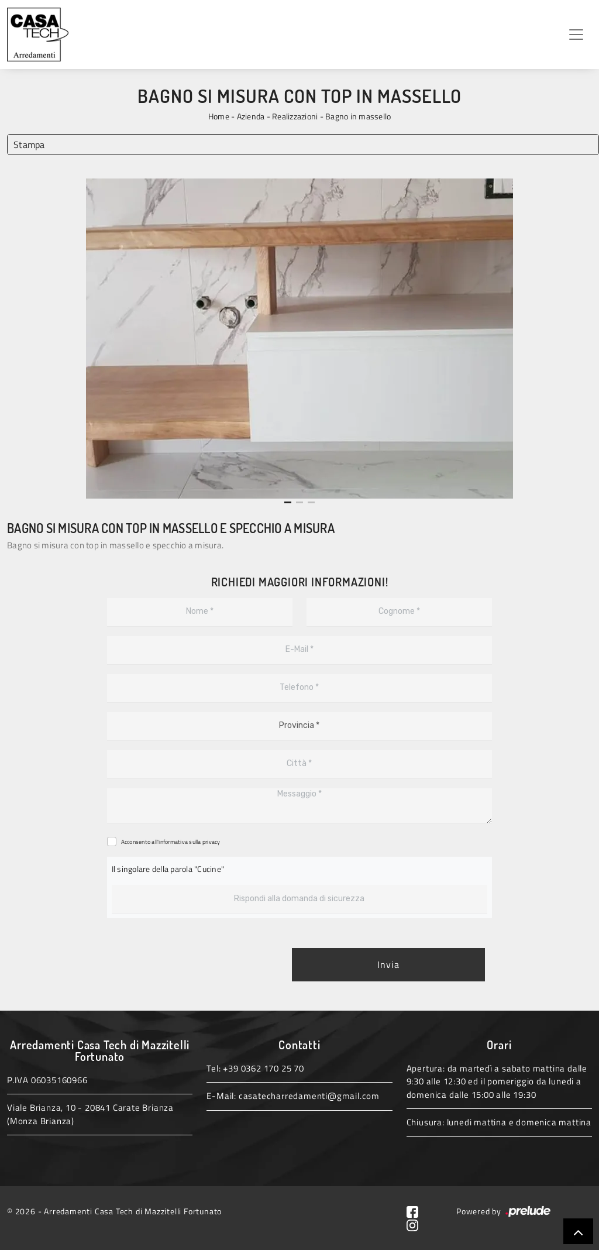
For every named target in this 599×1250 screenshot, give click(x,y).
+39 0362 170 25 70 (263, 1068)
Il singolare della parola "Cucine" (168, 869)
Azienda (251, 116)
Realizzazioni (295, 116)
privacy (211, 841)
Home (218, 116)
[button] (287, 502)
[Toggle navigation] (576, 34)
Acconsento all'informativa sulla (171, 841)
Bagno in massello (358, 116)
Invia (388, 965)
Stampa (29, 145)
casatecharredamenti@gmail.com (309, 1096)
